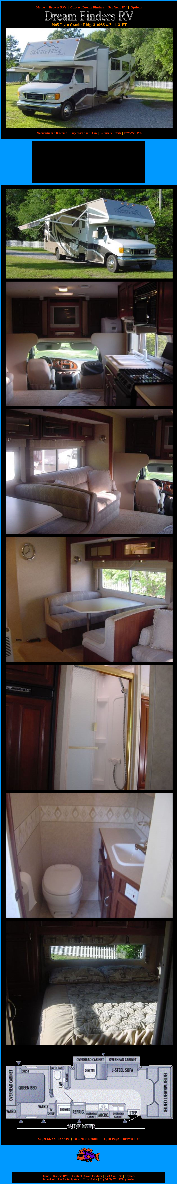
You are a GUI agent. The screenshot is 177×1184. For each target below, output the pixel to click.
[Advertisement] (56, 162)
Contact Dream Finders (87, 7)
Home (45, 1176)
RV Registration (126, 1179)
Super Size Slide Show (53, 1138)
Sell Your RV (117, 7)
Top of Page (110, 1138)
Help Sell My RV (108, 1179)
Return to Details (110, 132)
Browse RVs (57, 7)
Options (136, 7)
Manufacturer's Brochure (52, 132)
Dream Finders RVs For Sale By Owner (62, 1179)
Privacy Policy (90, 1179)
